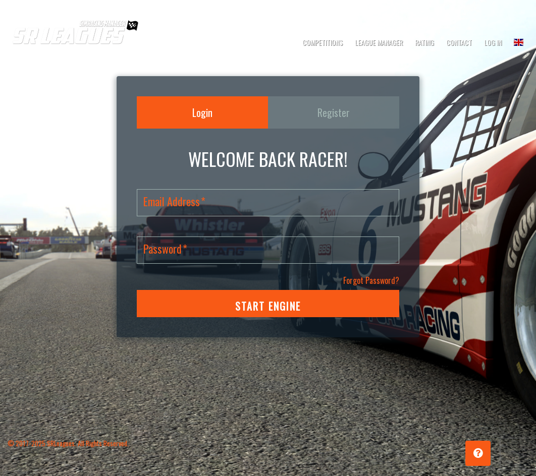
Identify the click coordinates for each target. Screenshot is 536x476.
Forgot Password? (371, 280)
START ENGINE (268, 306)
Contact (459, 42)
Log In (493, 42)
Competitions (322, 42)
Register (333, 112)
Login (202, 112)
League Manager (379, 42)
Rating (424, 42)
